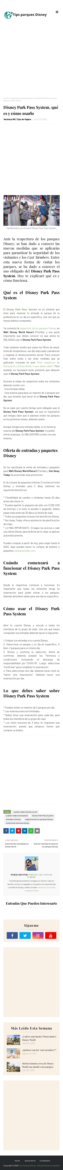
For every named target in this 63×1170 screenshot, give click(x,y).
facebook (42, 887)
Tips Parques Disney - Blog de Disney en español (39, 1165)
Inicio (5, 98)
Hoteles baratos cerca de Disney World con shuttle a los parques (38, 1065)
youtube (51, 887)
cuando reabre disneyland (17, 815)
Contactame (45, 1160)
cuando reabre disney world (25, 812)
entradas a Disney (13, 819)
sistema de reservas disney (21, 98)
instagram (29, 890)
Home (17, 1160)
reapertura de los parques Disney (38, 328)
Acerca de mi (30, 1160)
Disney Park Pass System (22, 309)
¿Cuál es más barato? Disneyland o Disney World (39, 1038)
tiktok (35, 890)
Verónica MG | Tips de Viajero (17, 119)
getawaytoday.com (25, 550)
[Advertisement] (31, 60)
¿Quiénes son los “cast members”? (39, 1050)
